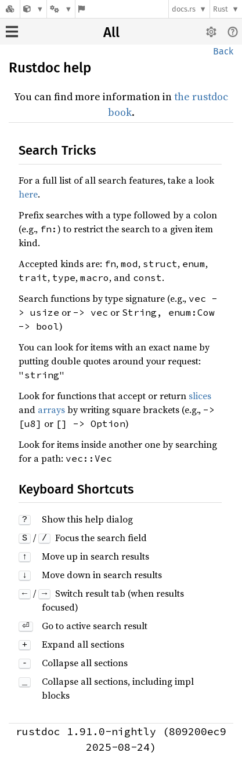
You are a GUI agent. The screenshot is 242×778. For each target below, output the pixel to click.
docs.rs (184, 9)
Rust (220, 9)
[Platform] (61, 9)
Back (223, 51)
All (111, 32)
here (28, 194)
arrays (51, 409)
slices (200, 395)
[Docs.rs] (10, 9)
